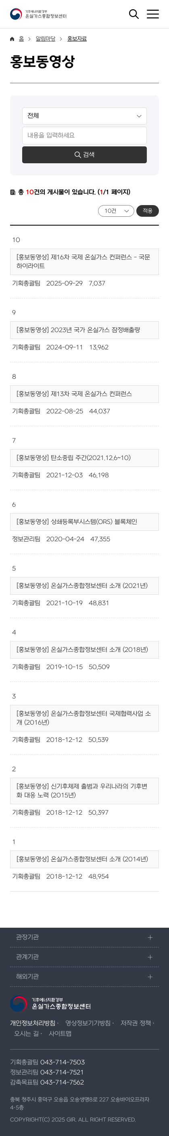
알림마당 (45, 39)
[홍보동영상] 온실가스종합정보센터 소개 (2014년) (82, 859)
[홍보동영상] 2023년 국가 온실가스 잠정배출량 (78, 330)
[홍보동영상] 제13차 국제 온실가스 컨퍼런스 (74, 394)
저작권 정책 (136, 1023)
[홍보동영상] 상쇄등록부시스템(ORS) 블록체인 (77, 522)
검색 (84, 154)
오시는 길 (26, 1033)
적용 (147, 211)
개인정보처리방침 (32, 1023)
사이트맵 (60, 1033)
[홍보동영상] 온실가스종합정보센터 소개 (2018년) (82, 649)
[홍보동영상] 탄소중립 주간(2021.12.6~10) (74, 458)
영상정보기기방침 (88, 1023)
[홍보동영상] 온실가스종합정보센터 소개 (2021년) (82, 586)
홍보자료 (77, 39)
